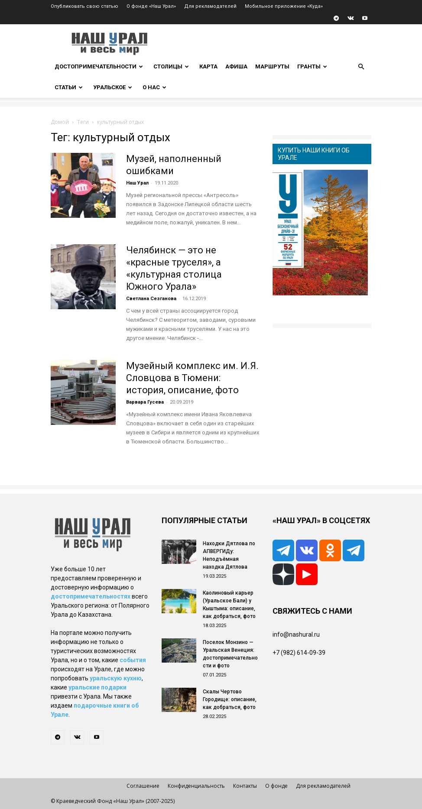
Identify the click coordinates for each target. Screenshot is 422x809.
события (133, 660)
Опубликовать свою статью (84, 6)
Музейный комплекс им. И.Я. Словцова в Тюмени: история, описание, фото (192, 377)
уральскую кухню (116, 678)
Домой (60, 122)
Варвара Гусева (145, 402)
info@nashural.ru (296, 634)
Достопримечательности (99, 66)
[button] (361, 67)
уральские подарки (97, 687)
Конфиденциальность (196, 786)
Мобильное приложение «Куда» (284, 6)
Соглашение (143, 786)
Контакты (245, 786)
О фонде (276, 786)
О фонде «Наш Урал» (151, 6)
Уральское (112, 87)
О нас (154, 87)
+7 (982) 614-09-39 (299, 652)
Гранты (312, 66)
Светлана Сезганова (151, 298)
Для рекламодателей (210, 6)
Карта (208, 66)
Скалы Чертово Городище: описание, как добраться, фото (229, 699)
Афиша (236, 66)
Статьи (69, 87)
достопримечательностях (90, 596)
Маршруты (272, 66)
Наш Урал (137, 183)
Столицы (171, 66)
